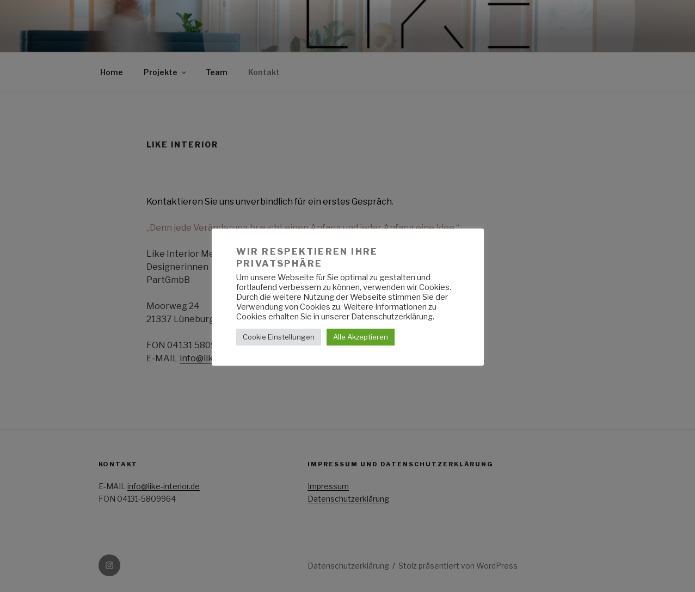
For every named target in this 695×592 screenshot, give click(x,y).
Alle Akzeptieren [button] (360, 336)
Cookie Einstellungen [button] (279, 336)
